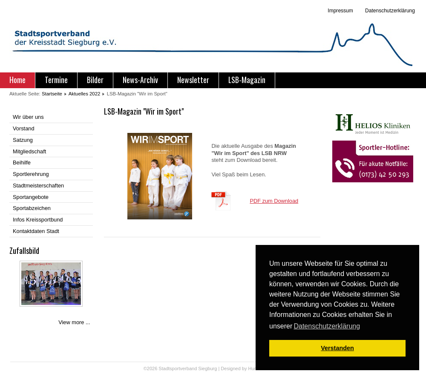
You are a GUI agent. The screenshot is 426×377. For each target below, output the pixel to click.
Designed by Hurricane (245, 368)
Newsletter (193, 79)
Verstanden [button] (337, 348)
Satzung (23, 140)
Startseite (52, 93)
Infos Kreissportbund (38, 219)
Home (17, 79)
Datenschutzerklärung (389, 11)
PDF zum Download (274, 201)
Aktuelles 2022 (85, 93)
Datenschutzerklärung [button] (327, 326)
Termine (56, 79)
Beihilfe (22, 162)
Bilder (95, 79)
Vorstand (24, 128)
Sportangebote (31, 197)
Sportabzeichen (32, 208)
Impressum (340, 11)
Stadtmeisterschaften (38, 185)
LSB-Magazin (246, 79)
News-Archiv (140, 79)
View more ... (74, 322)
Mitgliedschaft (29, 151)
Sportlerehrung (31, 174)
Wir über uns (28, 117)
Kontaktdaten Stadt (36, 231)
